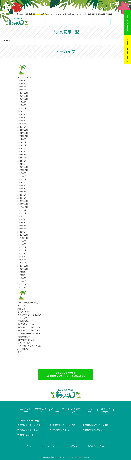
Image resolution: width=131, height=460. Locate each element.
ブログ (28, 446)
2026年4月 (22, 81)
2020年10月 (22, 269)
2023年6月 (22, 182)
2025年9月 (22, 102)
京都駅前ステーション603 (28, 334)
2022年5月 (22, 219)
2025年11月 (22, 96)
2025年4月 (22, 118)
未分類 (20, 352)
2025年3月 (22, 121)
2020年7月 (22, 278)
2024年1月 (22, 164)
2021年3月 (22, 257)
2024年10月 (22, 136)
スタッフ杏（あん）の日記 (29, 315)
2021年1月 (22, 263)
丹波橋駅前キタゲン (26, 321)
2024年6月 (22, 148)
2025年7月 (22, 108)
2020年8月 (22, 275)
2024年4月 (22, 155)
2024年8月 (22, 142)
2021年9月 (22, 241)
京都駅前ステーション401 (28, 330)
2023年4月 (22, 189)
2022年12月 (22, 201)
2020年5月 (22, 284)
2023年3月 (22, 192)
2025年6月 (22, 111)
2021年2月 (22, 260)
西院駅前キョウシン (26, 340)
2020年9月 (22, 272)
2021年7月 (22, 244)
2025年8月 (22, 105)
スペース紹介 (23, 318)
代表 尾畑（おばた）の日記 (29, 346)
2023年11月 (22, 167)
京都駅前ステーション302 (28, 327)
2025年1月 (22, 127)
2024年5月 (22, 152)
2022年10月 (22, 207)
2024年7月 (22, 145)
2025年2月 (22, 124)
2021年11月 (22, 238)
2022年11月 (22, 204)
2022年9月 (22, 210)
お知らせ (21, 309)
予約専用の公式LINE (96, 446)
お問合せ (74, 446)
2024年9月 (22, 139)
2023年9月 (22, 173)
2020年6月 (22, 281)
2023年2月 (22, 195)
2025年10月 (22, 99)
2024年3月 (22, 158)
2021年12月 (22, 235)
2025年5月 (22, 114)
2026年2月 (22, 87)
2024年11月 (22, 133)
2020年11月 (22, 266)
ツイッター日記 (24, 343)
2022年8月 (22, 213)
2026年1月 (22, 90)
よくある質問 (23, 312)
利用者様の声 (23, 349)
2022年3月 (22, 226)
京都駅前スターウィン (27, 324)
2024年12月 (22, 130)
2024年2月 (22, 161)
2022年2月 (22, 229)
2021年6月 (22, 247)
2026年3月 (22, 84)
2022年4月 (22, 223)
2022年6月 (22, 216)
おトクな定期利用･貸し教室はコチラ (128, 48)
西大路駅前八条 (24, 337)
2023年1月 (22, 198)
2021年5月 (22, 250)
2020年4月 (22, 287)
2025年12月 (22, 93)
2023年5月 (22, 186)
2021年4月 (22, 254)
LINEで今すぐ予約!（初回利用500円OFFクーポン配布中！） (65, 375)
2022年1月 (22, 232)
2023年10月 (22, 170)
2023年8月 (22, 176)
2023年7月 (22, 179)
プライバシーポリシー (50, 446)
